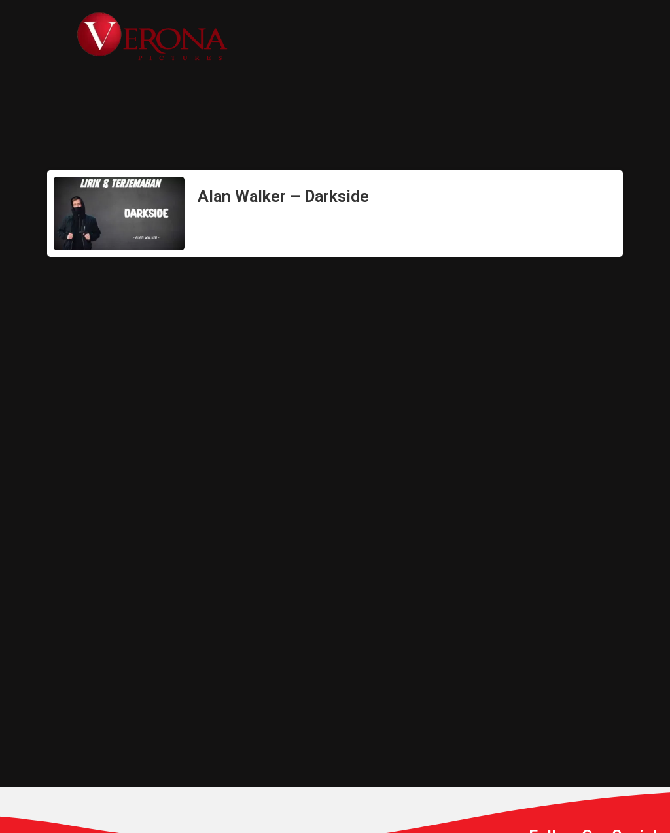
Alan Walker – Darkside (283, 196)
